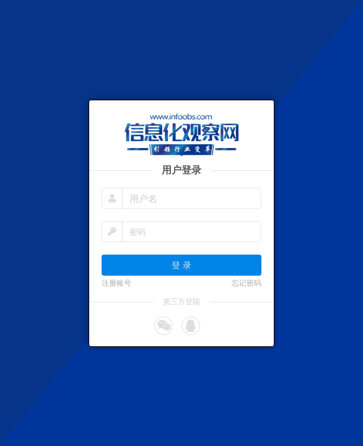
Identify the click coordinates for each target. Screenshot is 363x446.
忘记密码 (246, 283)
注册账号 (116, 283)
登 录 (181, 265)
